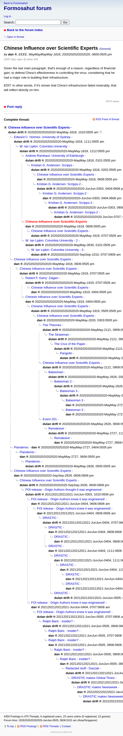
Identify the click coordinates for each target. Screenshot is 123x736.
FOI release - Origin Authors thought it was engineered (63, 489)
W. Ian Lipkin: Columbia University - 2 (51, 240)
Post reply (14, 106)
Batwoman (55, 372)
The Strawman (58, 334)
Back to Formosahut (16, 3)
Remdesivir (56, 428)
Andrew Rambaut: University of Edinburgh (54, 155)
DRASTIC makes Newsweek (97, 687)
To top (10, 726)
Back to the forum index (25, 30)
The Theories (52, 325)
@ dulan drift (30, 59)
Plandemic (21, 447)
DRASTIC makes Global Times (93, 678)
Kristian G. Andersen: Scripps (51, 165)
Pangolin (66, 353)
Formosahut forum (28, 8)
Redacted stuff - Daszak (82, 668)
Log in (7, 16)
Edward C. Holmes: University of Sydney (42, 137)
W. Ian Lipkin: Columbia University (43, 146)
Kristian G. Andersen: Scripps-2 (59, 184)
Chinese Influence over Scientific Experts (39, 127)
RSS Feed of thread (107, 119)
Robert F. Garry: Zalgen (41, 278)
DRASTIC (50, 518)
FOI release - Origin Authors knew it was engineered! (68, 499)
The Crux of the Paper (69, 344)
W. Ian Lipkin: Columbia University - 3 (57, 250)
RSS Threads (51, 726)
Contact (66, 726)
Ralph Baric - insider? (58, 621)
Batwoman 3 (68, 391)
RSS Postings (28, 726)
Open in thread (15, 36)
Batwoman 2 (63, 381)
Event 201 (50, 419)
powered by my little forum (61, 732)
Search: (9, 22)
